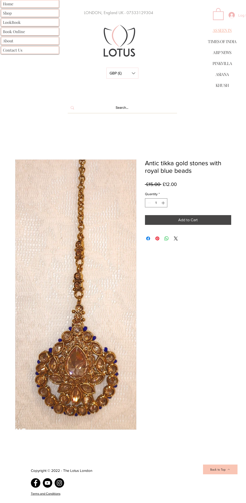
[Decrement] (149, 203)
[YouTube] (47, 483)
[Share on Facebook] (148, 238)
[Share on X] (176, 238)
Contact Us (12, 50)
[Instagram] (59, 483)
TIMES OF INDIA (222, 41)
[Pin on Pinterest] (157, 238)
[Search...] (122, 108)
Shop (7, 13)
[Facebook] (35, 483)
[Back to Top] (220, 469)
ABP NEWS (222, 52)
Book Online (14, 31)
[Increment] (164, 203)
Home (8, 3)
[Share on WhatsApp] (167, 238)
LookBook (12, 22)
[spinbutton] (156, 203)
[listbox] (122, 73)
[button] (122, 73)
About (8, 40)
